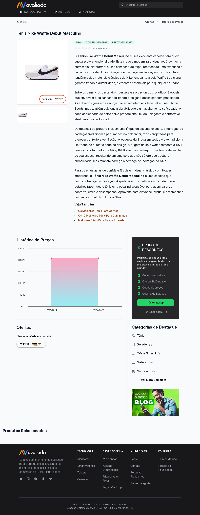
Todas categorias (141, 483)
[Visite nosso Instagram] (28, 479)
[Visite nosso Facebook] (35, 479)
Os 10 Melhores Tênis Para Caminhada (102, 215)
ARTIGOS (62, 11)
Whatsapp (156, 302)
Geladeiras (142, 344)
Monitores (83, 459)
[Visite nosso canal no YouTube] (21, 479)
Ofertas (149, 21)
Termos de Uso (167, 459)
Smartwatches (86, 465)
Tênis (138, 335)
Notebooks (142, 362)
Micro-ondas (143, 371)
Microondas (110, 459)
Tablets (81, 472)
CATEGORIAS (33, 11)
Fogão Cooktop (112, 487)
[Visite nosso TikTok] (43, 479)
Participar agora (155, 312)
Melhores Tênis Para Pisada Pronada (101, 220)
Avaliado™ (87, 504)
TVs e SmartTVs (146, 353)
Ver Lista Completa (155, 380)
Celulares (82, 479)
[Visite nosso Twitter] (50, 479)
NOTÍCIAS (86, 11)
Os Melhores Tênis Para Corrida (98, 211)
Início (22, 21)
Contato (135, 465)
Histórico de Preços (172, 21)
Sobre (134, 459)
